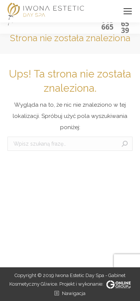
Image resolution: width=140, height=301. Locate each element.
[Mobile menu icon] (128, 11)
